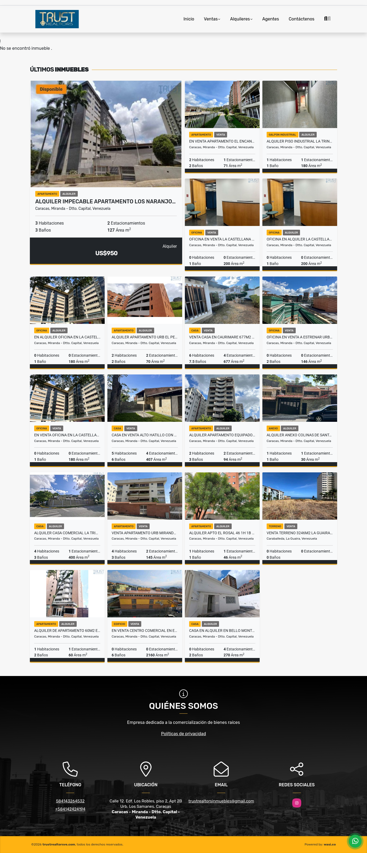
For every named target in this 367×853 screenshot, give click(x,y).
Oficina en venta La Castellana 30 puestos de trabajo (222, 239)
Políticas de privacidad (183, 733)
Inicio (189, 19)
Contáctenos (302, 19)
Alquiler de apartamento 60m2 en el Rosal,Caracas (67, 630)
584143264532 (70, 801)
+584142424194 (70, 809)
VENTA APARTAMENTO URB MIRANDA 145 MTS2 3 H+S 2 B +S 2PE (145, 533)
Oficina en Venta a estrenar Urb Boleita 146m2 (300, 337)
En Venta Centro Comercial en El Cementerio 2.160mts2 (145, 630)
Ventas (211, 19)
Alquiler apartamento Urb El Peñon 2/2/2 (145, 337)
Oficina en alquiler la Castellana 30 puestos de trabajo (300, 239)
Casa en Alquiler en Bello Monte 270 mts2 (222, 630)
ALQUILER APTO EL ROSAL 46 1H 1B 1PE (222, 533)
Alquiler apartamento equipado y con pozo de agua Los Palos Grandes (222, 435)
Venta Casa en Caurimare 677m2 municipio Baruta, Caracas (222, 337)
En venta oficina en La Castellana (67, 435)
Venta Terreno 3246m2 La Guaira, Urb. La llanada (300, 533)
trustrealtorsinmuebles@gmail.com (221, 801)
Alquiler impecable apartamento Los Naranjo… (105, 201)
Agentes (270, 19)
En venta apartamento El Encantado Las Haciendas (222, 141)
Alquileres (240, 19)
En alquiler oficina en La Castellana (67, 337)
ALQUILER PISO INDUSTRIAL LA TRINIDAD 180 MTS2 (300, 141)
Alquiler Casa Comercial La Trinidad (67, 533)
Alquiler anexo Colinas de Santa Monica (300, 435)
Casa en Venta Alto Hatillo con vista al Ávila (145, 435)
